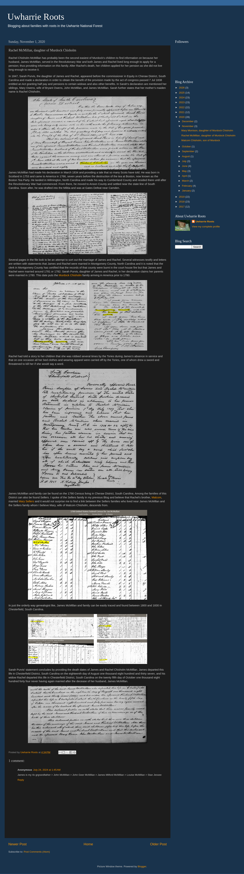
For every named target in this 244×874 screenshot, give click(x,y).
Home (88, 844)
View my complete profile (206, 226)
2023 (182, 102)
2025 (182, 92)
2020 (182, 117)
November (188, 126)
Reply (21, 779)
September (188, 151)
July (184, 161)
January (187, 190)
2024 (182, 97)
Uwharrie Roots (35, 17)
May (184, 171)
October (187, 146)
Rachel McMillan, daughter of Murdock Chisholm (208, 135)
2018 (182, 201)
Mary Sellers (26, 501)
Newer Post (17, 844)
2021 (182, 112)
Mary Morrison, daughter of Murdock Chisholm (207, 130)
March (186, 180)
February (187, 185)
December (188, 121)
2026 (182, 87)
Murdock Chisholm (70, 275)
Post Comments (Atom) (37, 851)
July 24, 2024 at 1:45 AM (47, 769)
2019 (182, 196)
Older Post (158, 844)
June (185, 166)
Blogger (142, 866)
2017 (182, 206)
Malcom (156, 497)
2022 (182, 107)
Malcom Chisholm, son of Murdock (200, 140)
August (186, 156)
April (185, 176)
